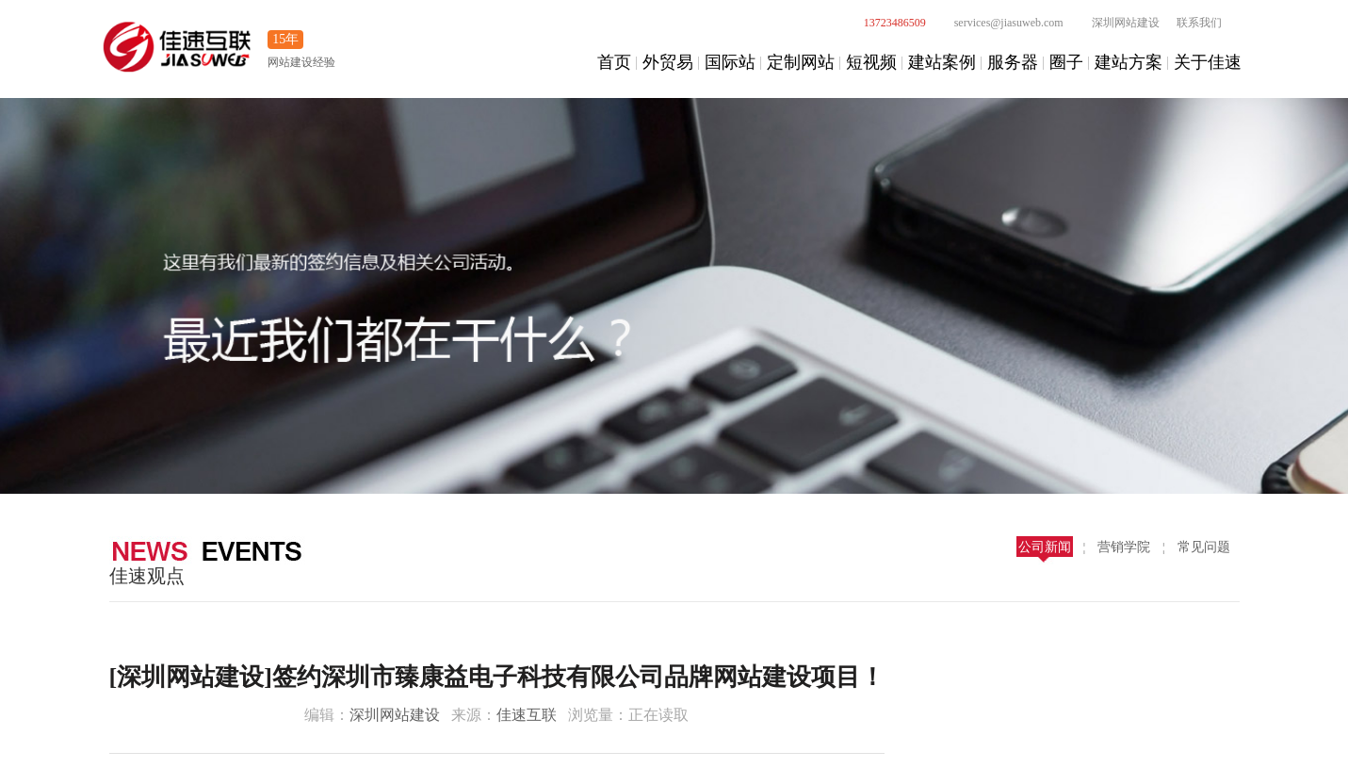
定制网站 (801, 62)
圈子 (1066, 62)
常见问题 (1203, 547)
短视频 (871, 62)
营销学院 (1123, 547)
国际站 (730, 62)
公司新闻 (1044, 547)
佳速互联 (526, 715)
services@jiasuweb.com (999, 22)
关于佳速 (1208, 62)
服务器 (1012, 62)
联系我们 (1199, 22)
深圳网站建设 (1115, 22)
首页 (614, 62)
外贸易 (667, 62)
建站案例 (942, 62)
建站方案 (1128, 62)
